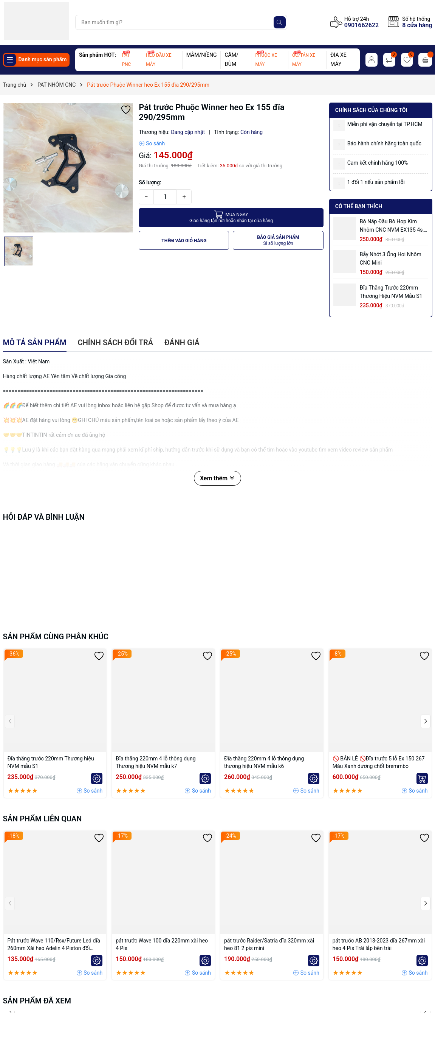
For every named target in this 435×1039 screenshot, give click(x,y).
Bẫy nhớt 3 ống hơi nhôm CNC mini (390, 258)
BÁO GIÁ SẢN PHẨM (278, 240)
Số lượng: (150, 182)
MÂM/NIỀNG (201, 55)
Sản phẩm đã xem (37, 1000)
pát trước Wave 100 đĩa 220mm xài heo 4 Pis (162, 944)
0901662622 (361, 25)
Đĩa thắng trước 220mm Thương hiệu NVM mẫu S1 (391, 292)
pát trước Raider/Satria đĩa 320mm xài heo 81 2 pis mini (269, 944)
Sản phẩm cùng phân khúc (55, 636)
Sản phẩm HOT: (97, 55)
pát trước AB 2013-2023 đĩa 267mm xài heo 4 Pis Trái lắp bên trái (379, 944)
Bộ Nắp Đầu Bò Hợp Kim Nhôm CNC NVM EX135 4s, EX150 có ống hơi (392, 226)
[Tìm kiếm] (280, 22)
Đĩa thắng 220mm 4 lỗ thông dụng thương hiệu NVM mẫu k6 (264, 762)
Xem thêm (217, 478)
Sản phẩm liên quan (42, 818)
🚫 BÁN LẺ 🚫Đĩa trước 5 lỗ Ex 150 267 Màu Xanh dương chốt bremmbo (379, 762)
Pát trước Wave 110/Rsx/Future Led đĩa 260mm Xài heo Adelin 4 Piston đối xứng (54, 945)
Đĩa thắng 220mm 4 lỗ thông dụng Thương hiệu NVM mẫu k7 (155, 762)
